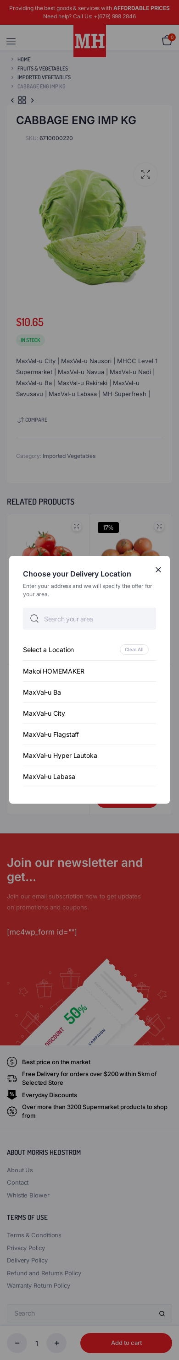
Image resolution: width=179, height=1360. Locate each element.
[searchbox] (89, 619)
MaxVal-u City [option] (44, 714)
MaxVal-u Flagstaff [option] (51, 735)
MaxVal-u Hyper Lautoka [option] (60, 756)
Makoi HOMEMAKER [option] (53, 671)
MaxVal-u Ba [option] (42, 692)
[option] (89, 650)
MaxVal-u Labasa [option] (49, 777)
